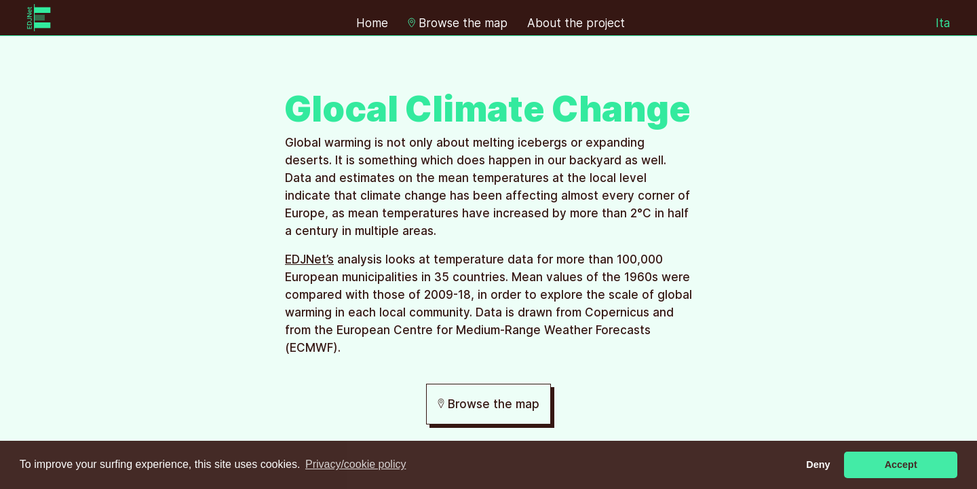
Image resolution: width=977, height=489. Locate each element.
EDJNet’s (309, 259)
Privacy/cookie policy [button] (355, 464)
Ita (943, 23)
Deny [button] (818, 464)
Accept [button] (901, 464)
